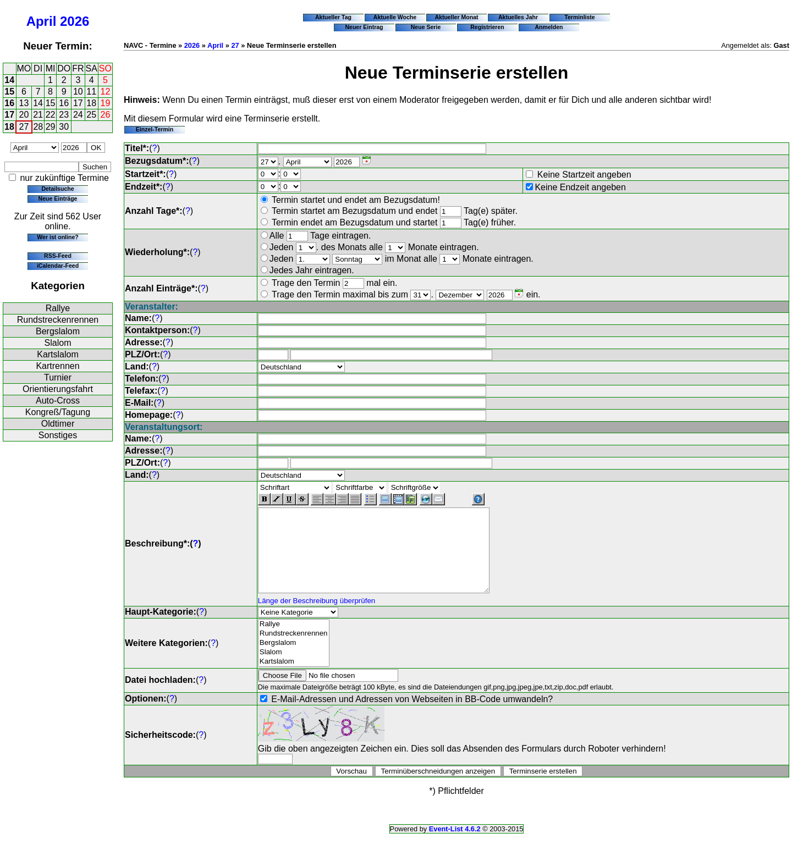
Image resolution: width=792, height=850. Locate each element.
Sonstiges (57, 435)
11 (91, 91)
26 (106, 114)
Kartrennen (57, 366)
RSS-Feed (58, 255)
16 (9, 103)
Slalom (58, 342)
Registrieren (487, 27)
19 (106, 103)
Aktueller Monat (456, 17)
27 (24, 126)
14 (9, 80)
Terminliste (579, 17)
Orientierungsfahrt (58, 389)
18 (91, 103)
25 (91, 114)
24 (78, 114)
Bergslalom (58, 331)
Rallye (58, 308)
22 (51, 114)
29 (51, 126)
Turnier (58, 377)
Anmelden (549, 27)
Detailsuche (57, 188)
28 (38, 126)
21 (38, 114)
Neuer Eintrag (364, 27)
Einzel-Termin (154, 129)
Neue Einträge (58, 198)
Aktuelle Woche (394, 17)
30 (64, 126)
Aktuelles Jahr (518, 17)
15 (9, 91)
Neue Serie (426, 27)
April (41, 21)
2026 (74, 21)
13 (24, 103)
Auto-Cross (58, 400)
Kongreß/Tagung (57, 412)
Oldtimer (57, 423)
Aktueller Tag (333, 17)
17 (78, 103)
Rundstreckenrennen (58, 319)
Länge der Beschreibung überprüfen (316, 617)
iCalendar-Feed (58, 265)
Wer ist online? (57, 237)
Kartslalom (58, 354)
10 (78, 91)
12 (106, 91)
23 (64, 114)
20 (24, 114)
